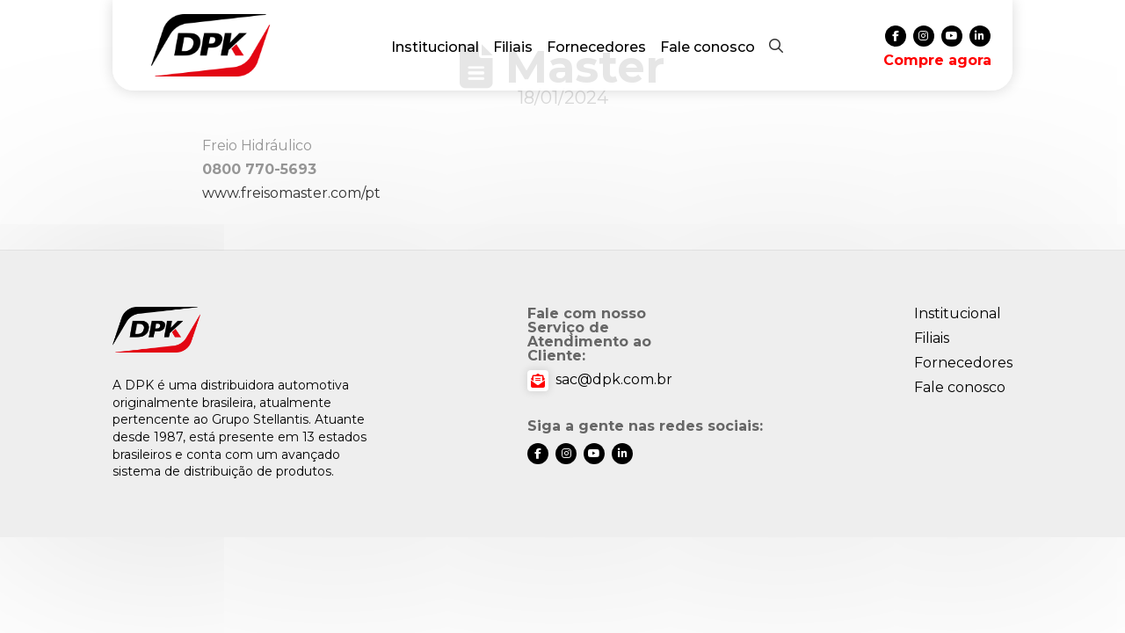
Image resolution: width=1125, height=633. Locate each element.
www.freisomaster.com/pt (291, 193)
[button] (776, 45)
